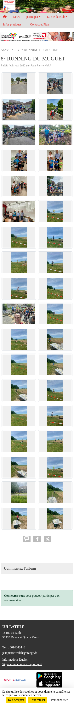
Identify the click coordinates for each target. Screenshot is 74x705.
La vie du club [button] (56, 16)
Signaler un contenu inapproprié (22, 664)
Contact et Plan (39, 24)
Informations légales (15, 659)
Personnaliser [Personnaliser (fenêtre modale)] (59, 700)
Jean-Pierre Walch (41, 65)
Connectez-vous (14, 595)
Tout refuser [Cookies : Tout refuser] (37, 700)
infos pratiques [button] (12, 24)
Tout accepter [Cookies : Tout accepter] (16, 700)
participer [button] (32, 16)
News (16, 16)
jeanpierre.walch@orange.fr (19, 652)
